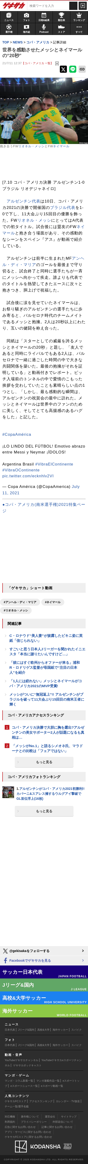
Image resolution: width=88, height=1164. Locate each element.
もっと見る (44, 762)
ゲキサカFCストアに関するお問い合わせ (28, 1136)
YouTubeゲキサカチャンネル (21, 1060)
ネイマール (61, 146)
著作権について (30, 1116)
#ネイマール (53, 602)
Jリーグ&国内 (26, 1029)
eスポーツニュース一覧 (24, 1085)
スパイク (76, 1029)
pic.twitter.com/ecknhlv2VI (28, 476)
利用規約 (10, 1121)
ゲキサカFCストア (15, 1101)
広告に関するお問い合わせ (20, 1127)
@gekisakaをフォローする (26, 951)
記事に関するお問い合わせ (57, 1127)
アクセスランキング (41, 1101)
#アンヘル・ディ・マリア (20, 602)
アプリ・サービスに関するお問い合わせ (28, 1131)
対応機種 (10, 1116)
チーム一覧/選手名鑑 (17, 1106)
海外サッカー (60, 1029)
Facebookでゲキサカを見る (26, 961)
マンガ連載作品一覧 (48, 1080)
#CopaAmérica (16, 434)
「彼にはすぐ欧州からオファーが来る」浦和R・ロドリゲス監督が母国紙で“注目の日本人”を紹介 (44, 667)
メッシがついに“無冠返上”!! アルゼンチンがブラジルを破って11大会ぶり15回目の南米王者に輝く (46, 699)
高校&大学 (43, 1029)
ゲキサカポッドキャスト (27, 1065)
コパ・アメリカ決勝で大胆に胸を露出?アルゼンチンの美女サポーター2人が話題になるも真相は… (48, 732)
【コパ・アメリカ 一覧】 (37, 63)
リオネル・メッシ (31, 146)
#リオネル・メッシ (16, 610)
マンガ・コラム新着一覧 (19, 1080)
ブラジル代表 (62, 207)
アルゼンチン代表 (23, 201)
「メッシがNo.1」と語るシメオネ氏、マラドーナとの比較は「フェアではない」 (47, 748)
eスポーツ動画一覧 (52, 1085)
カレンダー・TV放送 (68, 1101)
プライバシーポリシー (34, 1121)
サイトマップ (69, 1116)
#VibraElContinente (54, 464)
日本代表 (10, 1029)
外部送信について (63, 1121)
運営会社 (50, 1116)
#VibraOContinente (21, 470)
